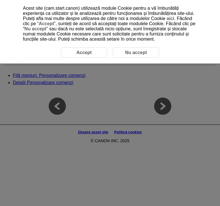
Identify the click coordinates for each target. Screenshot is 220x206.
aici (170, 18)
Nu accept (35, 28)
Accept (46, 23)
